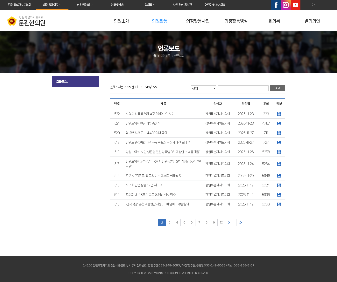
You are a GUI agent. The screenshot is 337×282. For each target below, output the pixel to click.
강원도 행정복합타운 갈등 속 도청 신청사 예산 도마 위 (158, 142)
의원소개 (121, 21)
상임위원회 (83, 4)
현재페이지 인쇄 (330, 5)
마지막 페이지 (240, 222)
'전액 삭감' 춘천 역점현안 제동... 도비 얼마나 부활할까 (157, 204)
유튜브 (295, 5)
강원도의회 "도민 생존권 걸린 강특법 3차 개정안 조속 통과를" (163, 152)
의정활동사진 (197, 21)
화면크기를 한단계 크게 (305, 5)
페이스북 (276, 5)
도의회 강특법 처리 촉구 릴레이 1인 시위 (150, 114)
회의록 (148, 4)
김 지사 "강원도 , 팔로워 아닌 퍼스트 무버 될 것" (154, 175)
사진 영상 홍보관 (182, 4)
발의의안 (312, 21)
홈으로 (154, 55)
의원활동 (159, 21)
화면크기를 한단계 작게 (321, 5)
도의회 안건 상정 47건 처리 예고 (145, 185)
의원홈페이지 (50, 4)
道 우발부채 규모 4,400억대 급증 (146, 133)
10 (221, 222)
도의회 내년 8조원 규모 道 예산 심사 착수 (151, 194)
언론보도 (61, 81)
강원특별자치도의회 (19, 4)
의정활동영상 (236, 21)
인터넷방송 (117, 4)
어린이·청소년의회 (215, 4)
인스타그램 (286, 5)
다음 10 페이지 (228, 222)
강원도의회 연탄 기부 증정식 (143, 123)
